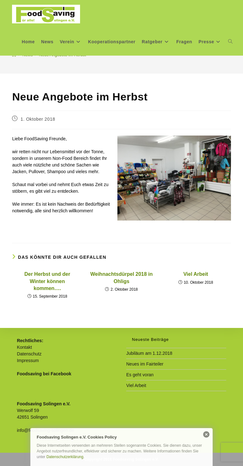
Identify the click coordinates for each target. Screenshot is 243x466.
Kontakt (24, 347)
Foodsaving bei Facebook (44, 373)
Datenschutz (29, 353)
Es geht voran (139, 374)
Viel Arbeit (195, 274)
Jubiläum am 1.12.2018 (149, 353)
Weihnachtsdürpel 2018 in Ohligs (121, 277)
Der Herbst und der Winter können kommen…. (47, 281)
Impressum (28, 360)
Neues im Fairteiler (144, 363)
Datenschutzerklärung (65, 457)
